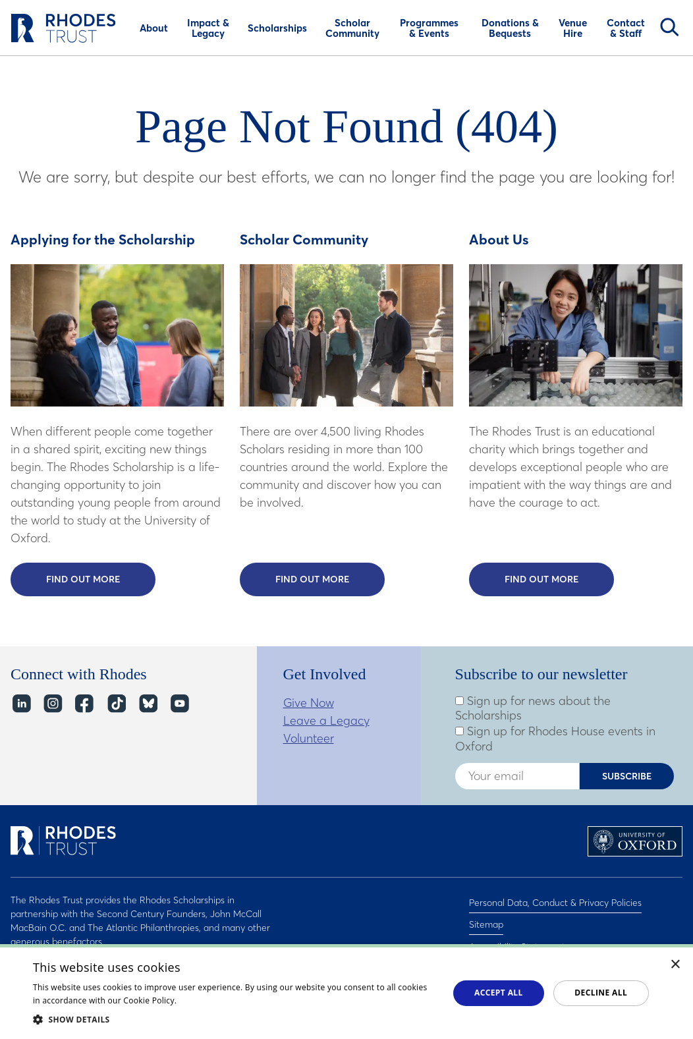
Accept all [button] (498, 992)
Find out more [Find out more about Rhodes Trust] (560, 578)
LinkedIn (21, 704)
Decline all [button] (600, 992)
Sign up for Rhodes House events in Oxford (555, 739)
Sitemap (486, 917)
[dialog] (346, 991)
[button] (234, 1019)
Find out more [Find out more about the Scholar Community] (330, 578)
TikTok (115, 704)
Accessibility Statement (517, 934)
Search (669, 27)
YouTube (179, 704)
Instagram (52, 704)
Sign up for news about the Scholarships (533, 708)
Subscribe (627, 776)
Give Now (308, 702)
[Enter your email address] (517, 776)
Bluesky (147, 704)
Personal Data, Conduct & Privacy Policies (555, 900)
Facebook (84, 704)
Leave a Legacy (326, 720)
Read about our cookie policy (235, 1000)
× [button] (675, 965)
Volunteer (308, 738)
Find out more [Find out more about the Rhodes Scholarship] (101, 578)
